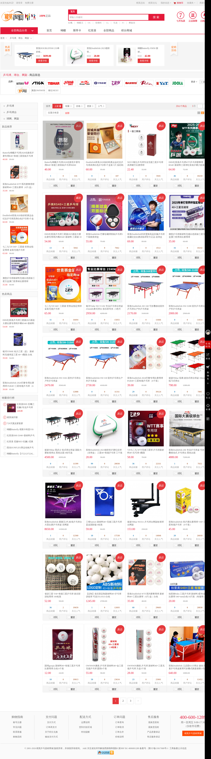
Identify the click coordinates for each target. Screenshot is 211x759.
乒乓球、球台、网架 (21, 38)
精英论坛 (152, 3)
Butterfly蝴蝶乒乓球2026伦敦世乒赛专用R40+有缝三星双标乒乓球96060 (18, 156)
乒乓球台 (9, 112)
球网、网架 (10, 118)
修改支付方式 (51, 736)
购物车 (180, 3)
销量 (68, 106)
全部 (67, 113)
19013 (75, 679)
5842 (75, 248)
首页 (49, 30)
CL (107, 23)
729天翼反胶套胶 (15, 423)
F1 (123, 23)
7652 (200, 463)
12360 (75, 535)
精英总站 (140, 3)
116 (75, 176)
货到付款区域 (85, 727)
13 (51, 248)
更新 (90, 106)
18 (51, 679)
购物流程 (17, 736)
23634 (117, 679)
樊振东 (132, 23)
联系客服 (17, 732)
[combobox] (108, 17)
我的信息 (166, 3)
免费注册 (29, 3)
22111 (158, 463)
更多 (193, 81)
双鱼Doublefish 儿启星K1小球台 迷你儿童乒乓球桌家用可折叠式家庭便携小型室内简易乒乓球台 (187, 668)
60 (133, 607)
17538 (117, 535)
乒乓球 (8, 106)
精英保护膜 (12, 417)
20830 (199, 607)
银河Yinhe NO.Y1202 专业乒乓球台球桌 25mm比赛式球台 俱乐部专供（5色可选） (104, 309)
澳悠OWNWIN (38, 90)
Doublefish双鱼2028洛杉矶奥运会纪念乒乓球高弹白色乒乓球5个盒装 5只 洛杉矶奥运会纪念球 (104, 165)
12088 (75, 391)
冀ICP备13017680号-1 (158, 748)
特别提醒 (85, 732)
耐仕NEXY (53, 90)
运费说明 (85, 722)
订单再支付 (51, 727)
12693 (117, 607)
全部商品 (108, 30)
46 (175, 176)
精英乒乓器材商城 (193, 733)
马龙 (115, 23)
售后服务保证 (153, 736)
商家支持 (205, 3)
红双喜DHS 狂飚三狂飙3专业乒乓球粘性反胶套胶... (25, 407)
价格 (79, 106)
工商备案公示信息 (178, 748)
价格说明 (119, 736)
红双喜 (92, 30)
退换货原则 (153, 722)
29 (133, 391)
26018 (199, 535)
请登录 (19, 3)
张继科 (98, 23)
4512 (158, 248)
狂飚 (70, 23)
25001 (158, 679)
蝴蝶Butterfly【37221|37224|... (20, 453)
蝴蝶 (63, 30)
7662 (117, 248)
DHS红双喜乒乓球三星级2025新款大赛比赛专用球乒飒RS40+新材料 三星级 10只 (63, 237)
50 (92, 679)
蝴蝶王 (80, 23)
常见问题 (17, 727)
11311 (117, 391)
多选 (204, 81)
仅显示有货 (53, 112)
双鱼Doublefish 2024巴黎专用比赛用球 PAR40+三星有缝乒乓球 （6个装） (18, 386)
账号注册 (17, 722)
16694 (75, 320)
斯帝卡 (77, 30)
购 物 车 (208, 375)
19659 (75, 607)
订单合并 (119, 732)
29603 (158, 607)
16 (175, 248)
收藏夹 (191, 3)
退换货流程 (153, 727)
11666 (158, 320)
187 (117, 176)
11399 (75, 463)
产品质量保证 (153, 732)
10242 (199, 248)
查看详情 (42, 60)
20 (175, 535)
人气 (101, 106)
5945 (158, 176)
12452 (199, 679)
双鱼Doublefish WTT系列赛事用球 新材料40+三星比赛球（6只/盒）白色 (18, 187)
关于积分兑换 (51, 732)
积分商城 (126, 30)
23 (133, 679)
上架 (57, 106)
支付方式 (51, 722)
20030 (117, 463)
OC (89, 23)
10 (92, 535)
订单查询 (119, 722)
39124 (158, 391)
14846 (158, 535)
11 (51, 320)
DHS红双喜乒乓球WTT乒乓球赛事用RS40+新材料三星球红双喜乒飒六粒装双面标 (187, 165)
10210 (199, 176)
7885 (200, 391)
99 (92, 463)
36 (133, 463)
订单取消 (119, 727)
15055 (117, 320)
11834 (199, 320)
